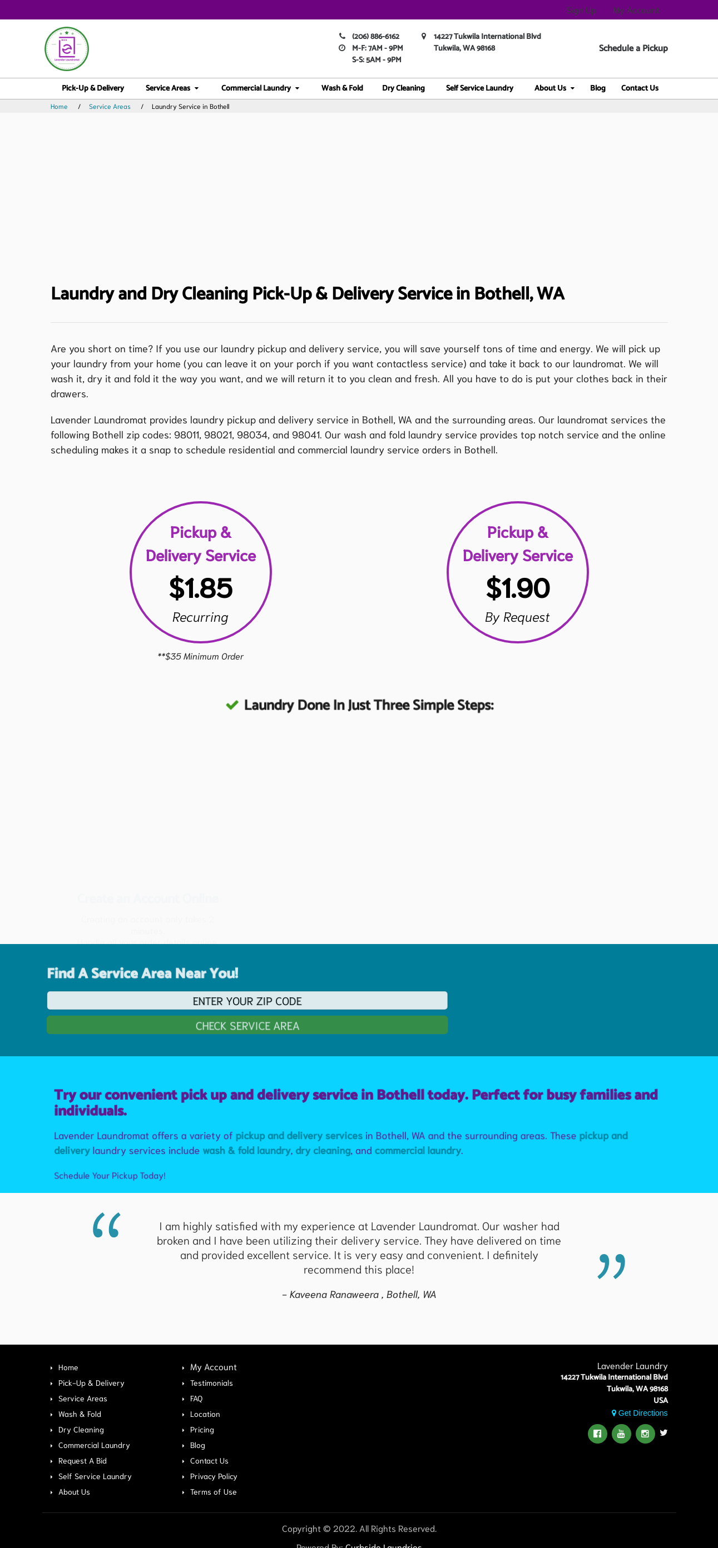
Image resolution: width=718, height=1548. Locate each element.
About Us (550, 88)
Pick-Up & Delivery (93, 88)
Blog (598, 88)
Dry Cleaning (403, 88)
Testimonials (211, 1382)
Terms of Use (213, 1491)
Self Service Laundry (479, 88)
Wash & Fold (342, 88)
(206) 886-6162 (375, 37)
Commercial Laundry (256, 88)
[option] (359, 1259)
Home (59, 106)
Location (205, 1414)
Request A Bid (82, 1460)
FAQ (196, 1398)
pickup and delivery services (303, 1174)
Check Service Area (208, 1023)
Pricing (202, 1429)
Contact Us (639, 88)
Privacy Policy (213, 1476)
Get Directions (640, 1413)
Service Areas (168, 88)
